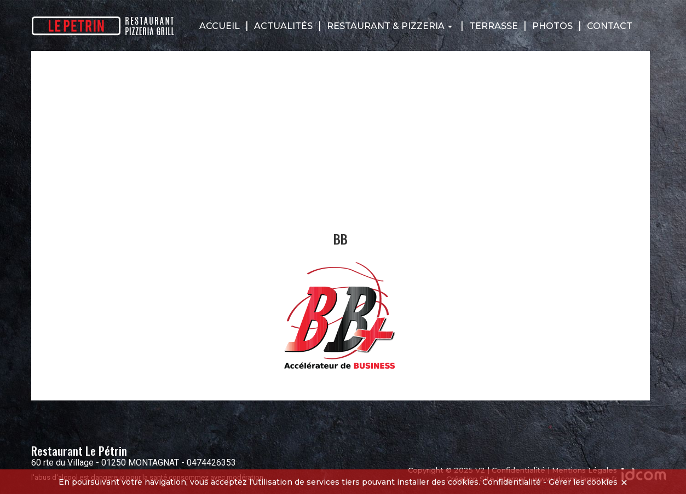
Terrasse (493, 26)
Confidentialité (511, 482)
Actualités (283, 26)
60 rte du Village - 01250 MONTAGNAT (105, 462)
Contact (609, 26)
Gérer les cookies (583, 482)
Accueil (219, 26)
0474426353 (211, 462)
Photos (552, 26)
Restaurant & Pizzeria (389, 26)
